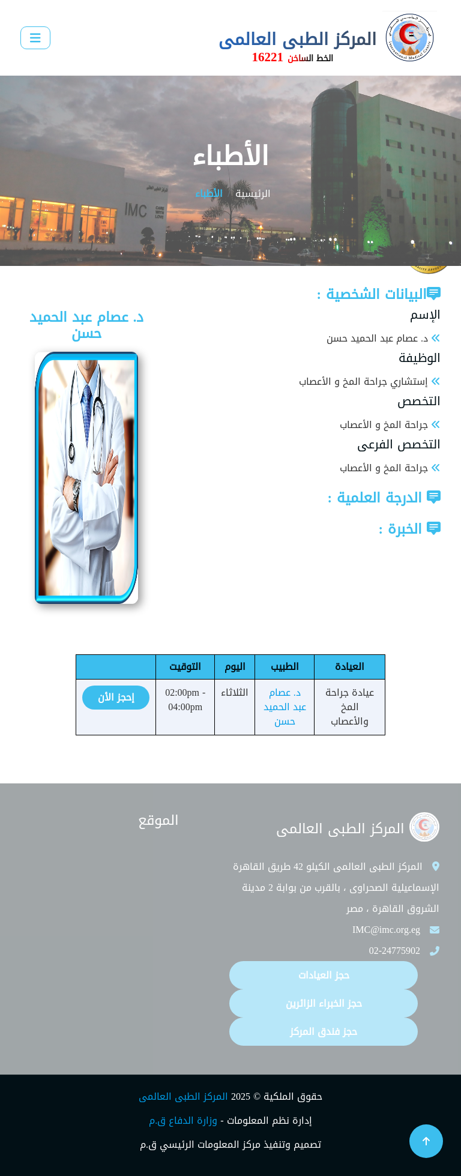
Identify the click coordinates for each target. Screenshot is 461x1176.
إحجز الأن (116, 697)
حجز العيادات (323, 975)
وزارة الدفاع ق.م (183, 1120)
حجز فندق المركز (323, 1031)
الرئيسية (253, 193)
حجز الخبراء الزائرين (324, 1003)
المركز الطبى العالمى (183, 1096)
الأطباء (209, 193)
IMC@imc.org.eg (386, 929)
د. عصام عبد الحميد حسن (285, 707)
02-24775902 (394, 950)
